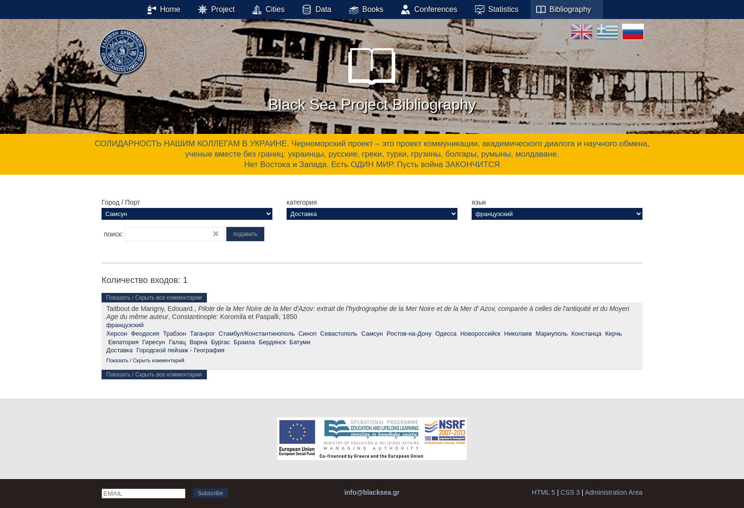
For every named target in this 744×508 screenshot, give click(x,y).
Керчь (613, 333)
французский (125, 325)
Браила (244, 342)
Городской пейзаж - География (180, 350)
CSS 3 (569, 492)
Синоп (307, 333)
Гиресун (153, 342)
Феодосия (145, 333)
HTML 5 (543, 492)
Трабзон (174, 333)
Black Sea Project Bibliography (372, 75)
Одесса (445, 333)
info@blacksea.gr (372, 492)
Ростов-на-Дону (409, 333)
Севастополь (339, 333)
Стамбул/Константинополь (257, 333)
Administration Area (613, 492)
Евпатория (123, 342)
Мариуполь (552, 333)
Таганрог (202, 333)
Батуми (299, 342)
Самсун (372, 333)
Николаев (518, 333)
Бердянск (272, 342)
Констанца (586, 333)
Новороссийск (480, 333)
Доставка (119, 350)
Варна (198, 342)
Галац (177, 342)
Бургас (220, 342)
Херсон (116, 333)
